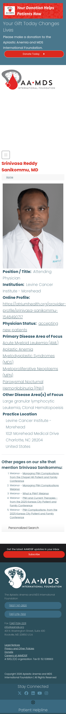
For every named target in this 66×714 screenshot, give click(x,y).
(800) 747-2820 (18, 605)
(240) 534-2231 (17, 623)
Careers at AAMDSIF (16, 655)
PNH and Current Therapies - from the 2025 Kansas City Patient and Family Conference (34, 501)
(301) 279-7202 (17, 614)
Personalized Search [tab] (23, 528)
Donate (9, 652)
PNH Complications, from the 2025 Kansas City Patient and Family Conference (33, 513)
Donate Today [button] (34, 54)
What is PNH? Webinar (36, 493)
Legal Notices (12, 645)
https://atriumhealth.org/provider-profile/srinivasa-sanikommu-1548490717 (34, 310)
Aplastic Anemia (18, 349)
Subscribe (34, 554)
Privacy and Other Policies (19, 648)
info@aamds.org (14, 627)
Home (9, 177)
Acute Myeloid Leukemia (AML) (30, 343)
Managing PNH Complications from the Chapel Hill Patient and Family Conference (34, 477)
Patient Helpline (33, 710)
